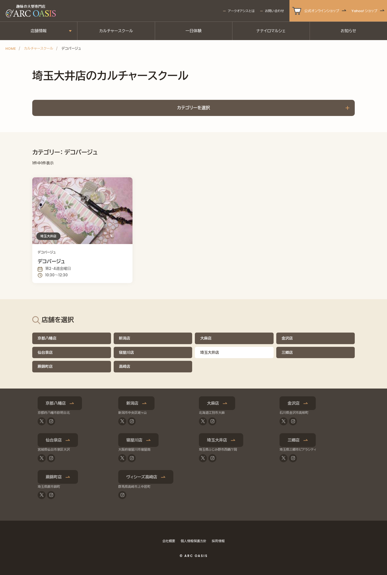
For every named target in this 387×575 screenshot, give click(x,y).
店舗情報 (39, 31)
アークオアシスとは (241, 11)
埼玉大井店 (217, 440)
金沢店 (287, 338)
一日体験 (193, 31)
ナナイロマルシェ (271, 31)
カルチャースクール (116, 31)
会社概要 (168, 541)
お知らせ (348, 31)
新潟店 (124, 338)
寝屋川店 (126, 352)
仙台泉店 (45, 352)
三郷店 (287, 352)
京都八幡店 (47, 338)
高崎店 (124, 366)
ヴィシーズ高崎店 (141, 477)
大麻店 (206, 338)
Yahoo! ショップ (364, 10)
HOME (10, 48)
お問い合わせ (274, 11)
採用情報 (218, 541)
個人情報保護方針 (193, 541)
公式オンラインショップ (321, 10)
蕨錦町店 (45, 366)
